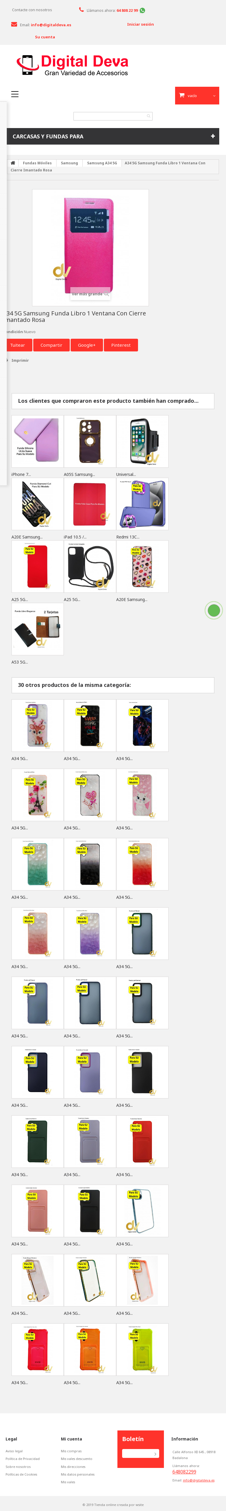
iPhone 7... (21, 474)
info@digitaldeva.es (199, 1480)
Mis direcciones (73, 1466)
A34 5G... (20, 758)
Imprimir (20, 360)
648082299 (184, 1472)
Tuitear (17, 345)
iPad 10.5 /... (75, 537)
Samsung (69, 163)
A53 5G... (19, 662)
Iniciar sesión (140, 24)
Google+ (87, 345)
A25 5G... (19, 599)
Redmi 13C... (127, 537)
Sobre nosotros (18, 1466)
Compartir (51, 345)
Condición (13, 331)
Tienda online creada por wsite (119, 1504)
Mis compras (71, 1451)
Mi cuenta (71, 1439)
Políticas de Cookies (22, 1474)
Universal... (126, 474)
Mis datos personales (78, 1474)
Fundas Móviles (37, 163)
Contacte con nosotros (32, 9)
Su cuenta (45, 37)
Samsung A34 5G (102, 163)
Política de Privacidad (23, 1459)
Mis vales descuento (77, 1459)
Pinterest (121, 345)
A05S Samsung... (79, 474)
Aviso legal (14, 1451)
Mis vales (68, 1482)
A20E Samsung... (27, 537)
